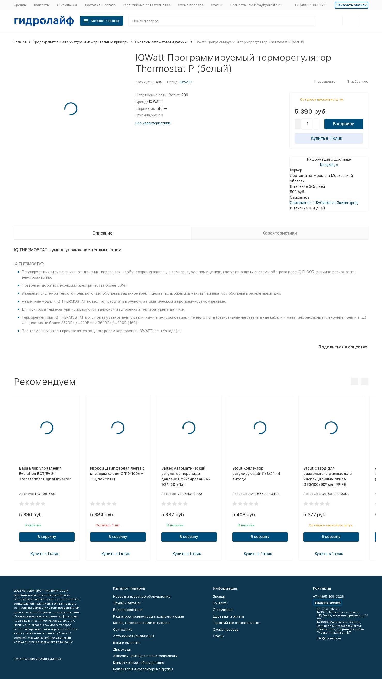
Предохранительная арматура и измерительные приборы (81, 42)
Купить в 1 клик (329, 138)
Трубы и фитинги (127, 603)
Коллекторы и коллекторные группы (143, 669)
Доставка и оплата (100, 5)
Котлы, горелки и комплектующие (141, 623)
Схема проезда (190, 5)
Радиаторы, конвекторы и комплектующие (148, 616)
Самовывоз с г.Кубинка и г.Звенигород (324, 203)
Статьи (217, 5)
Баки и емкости (126, 643)
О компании (67, 5)
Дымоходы (122, 649)
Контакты (41, 5)
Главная (20, 42)
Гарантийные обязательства (146, 5)
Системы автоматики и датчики (161, 42)
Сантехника (122, 629)
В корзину (343, 123)
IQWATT (186, 82)
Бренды (20, 5)
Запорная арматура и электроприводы (145, 656)
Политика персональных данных (37, 658)
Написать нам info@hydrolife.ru (256, 5)
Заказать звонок (351, 5)
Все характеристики (152, 123)
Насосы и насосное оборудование (142, 596)
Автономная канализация (133, 636)
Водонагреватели (127, 610)
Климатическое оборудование (138, 663)
